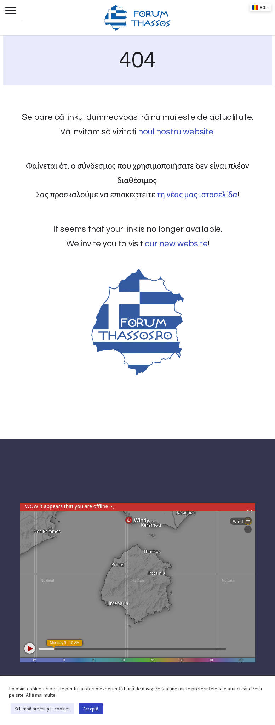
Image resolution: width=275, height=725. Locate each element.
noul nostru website (175, 131)
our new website (176, 243)
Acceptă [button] (90, 709)
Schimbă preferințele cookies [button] (42, 709)
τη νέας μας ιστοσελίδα (197, 194)
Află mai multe (41, 695)
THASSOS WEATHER (137, 476)
